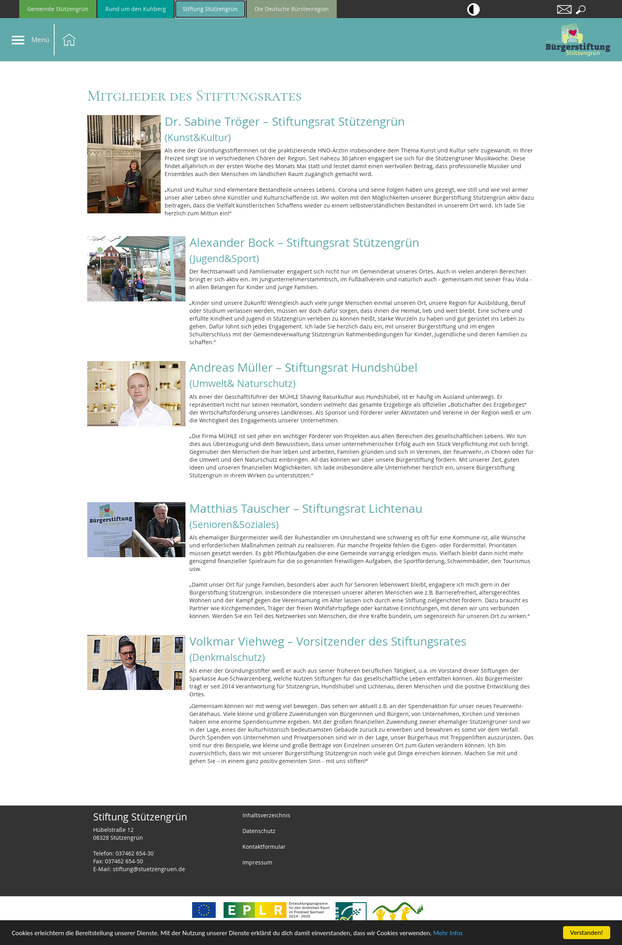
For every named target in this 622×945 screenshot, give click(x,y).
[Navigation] (18, 40)
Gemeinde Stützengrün (57, 9)
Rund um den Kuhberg (135, 9)
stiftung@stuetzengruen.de (149, 869)
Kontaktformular (264, 846)
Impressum (257, 862)
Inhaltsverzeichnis (266, 815)
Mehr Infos (448, 933)
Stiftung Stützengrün (210, 9)
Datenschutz (258, 831)
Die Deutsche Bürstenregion (292, 9)
